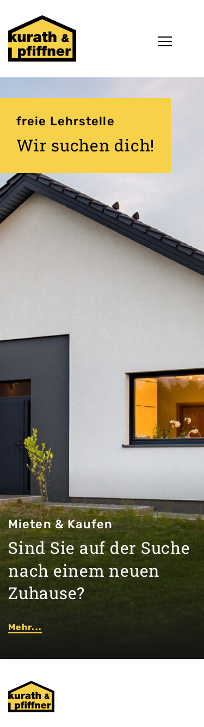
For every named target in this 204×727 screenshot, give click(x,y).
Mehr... (25, 627)
